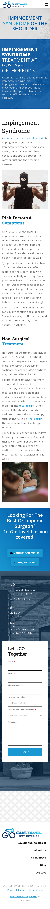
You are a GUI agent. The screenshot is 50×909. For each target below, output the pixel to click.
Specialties (38, 857)
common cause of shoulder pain (24, 138)
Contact (40, 872)
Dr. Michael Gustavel (32, 842)
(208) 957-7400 (25, 562)
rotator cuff (26, 405)
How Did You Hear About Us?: (21, 710)
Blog (43, 865)
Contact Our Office (24, 552)
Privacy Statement (16, 890)
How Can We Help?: (17, 697)
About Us (40, 850)
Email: (11, 673)
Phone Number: (15, 685)
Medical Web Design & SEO (23, 896)
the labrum (35, 418)
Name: (11, 661)
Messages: (13, 722)
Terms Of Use (36, 890)
